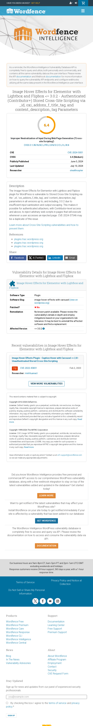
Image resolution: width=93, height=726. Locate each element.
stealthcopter (76, 170)
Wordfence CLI (14, 635)
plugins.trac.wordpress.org (28, 239)
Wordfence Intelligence (18, 639)
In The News (12, 659)
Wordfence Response (18, 632)
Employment (54, 663)
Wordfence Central (16, 642)
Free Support (55, 628)
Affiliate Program (57, 659)
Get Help (35, 3)
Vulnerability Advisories (18, 663)
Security (52, 670)
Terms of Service (25, 582)
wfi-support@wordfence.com (69, 455)
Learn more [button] (46, 495)
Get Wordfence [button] (46, 520)
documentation (23, 76)
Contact (52, 666)
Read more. (29, 447)
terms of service (57, 703)
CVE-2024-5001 (75, 152)
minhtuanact (31, 373)
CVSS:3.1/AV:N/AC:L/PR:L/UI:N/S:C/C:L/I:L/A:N (46, 145)
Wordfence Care (15, 628)
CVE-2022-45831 (28, 368)
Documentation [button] (46, 545)
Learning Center (56, 625)
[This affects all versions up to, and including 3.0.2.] (43, 328)
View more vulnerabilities (47, 383)
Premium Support (57, 632)
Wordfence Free (15, 621)
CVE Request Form (58, 673)
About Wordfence (57, 656)
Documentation (56, 621)
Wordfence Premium (17, 625)
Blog (8, 656)
